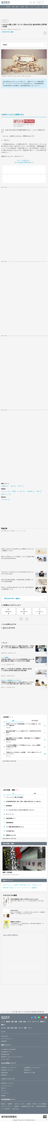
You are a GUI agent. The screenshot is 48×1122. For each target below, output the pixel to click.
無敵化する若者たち (16, 921)
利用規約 (3, 1095)
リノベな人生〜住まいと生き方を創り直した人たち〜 (20, 810)
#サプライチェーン (8, 885)
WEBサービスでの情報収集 (39, 1104)
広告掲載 (28, 1104)
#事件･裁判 (6, 887)
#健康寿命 (34, 887)
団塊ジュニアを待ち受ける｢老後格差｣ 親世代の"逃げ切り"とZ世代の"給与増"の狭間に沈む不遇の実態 (16, 669)
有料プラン (4, 1088)
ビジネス (37, 6)
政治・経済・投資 (12, 1028)
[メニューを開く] (46, 2)
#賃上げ (12, 887)
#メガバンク (4, 491)
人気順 (22, 6)
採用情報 (10, 1104)
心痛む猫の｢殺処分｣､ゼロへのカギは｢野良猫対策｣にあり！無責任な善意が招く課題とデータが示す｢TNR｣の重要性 (17, 660)
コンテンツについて (6, 1085)
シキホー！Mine (5, 1059)
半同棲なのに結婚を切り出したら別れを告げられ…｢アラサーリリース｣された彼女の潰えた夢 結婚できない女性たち (17, 683)
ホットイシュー (10, 814)
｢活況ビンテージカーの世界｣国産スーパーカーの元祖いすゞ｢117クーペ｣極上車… (23, 724)
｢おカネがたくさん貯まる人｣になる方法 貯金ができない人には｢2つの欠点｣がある (17, 572)
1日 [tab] (13, 793)
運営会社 (3, 1104)
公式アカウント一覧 (19, 1104)
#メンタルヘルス (26, 887)
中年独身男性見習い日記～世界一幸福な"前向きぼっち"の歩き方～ (24, 801)
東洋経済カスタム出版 (29, 1072)
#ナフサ (39, 885)
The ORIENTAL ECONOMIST (8, 1049)
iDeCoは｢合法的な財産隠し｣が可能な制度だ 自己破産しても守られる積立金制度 (17, 580)
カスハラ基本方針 (5, 1108)
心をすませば (14, 910)
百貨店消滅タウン (11, 818)
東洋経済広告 (4, 1072)
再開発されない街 (11, 835)
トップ (3, 6)
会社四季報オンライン (6, 1051)
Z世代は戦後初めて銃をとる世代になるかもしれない (25, 899)
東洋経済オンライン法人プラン (9, 1067)
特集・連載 (15, 6)
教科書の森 (4, 1075)
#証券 (37, 491)
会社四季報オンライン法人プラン (32, 1067)
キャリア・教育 (22, 1028)
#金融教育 (3, 486)
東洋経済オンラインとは (7, 1083)
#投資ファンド (4, 494)
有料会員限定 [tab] (35, 720)
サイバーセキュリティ (6, 1038)
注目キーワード (7, 880)
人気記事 (6, 717)
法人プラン (4, 1090)
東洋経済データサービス (7, 1070)
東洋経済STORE (5, 1054)
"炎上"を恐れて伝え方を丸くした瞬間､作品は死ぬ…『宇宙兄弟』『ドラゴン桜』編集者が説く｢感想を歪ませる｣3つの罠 (17, 646)
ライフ (4, 21)
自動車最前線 (9, 822)
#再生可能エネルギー (25, 885)
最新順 (8, 6)
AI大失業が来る (10, 831)
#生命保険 (29, 491)
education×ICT (4, 1036)
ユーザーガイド (5, 1093)
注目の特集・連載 (8, 843)
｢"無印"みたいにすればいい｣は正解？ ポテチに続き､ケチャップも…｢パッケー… (23, 753)
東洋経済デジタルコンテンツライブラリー (11, 1056)
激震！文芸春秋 (7, 872)
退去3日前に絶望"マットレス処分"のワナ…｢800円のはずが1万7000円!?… (23, 731)
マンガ (32, 6)
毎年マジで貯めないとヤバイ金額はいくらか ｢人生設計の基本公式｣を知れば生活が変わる (17, 557)
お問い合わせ (15, 1108)
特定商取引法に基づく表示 (27, 1106)
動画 (27, 6)
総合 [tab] (13, 720)
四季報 (42, 1021)
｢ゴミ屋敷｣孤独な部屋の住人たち (15, 826)
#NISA (19, 486)
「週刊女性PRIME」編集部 (7, 32)
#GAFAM (16, 885)
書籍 (2, 1024)
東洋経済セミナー (28, 1070)
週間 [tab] (35, 793)
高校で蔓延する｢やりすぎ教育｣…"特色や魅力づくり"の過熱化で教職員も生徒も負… (23, 738)
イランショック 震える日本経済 (14, 797)
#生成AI (34, 885)
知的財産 (16, 1106)
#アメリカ (18, 887)
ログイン (40, 2)
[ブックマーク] (45, 33)
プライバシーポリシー (6, 1106)
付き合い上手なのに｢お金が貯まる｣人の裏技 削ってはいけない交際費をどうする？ (17, 549)
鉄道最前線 (9, 805)
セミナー (34, 1021)
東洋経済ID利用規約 (41, 1106)
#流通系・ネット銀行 (17, 491)
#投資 (12, 486)
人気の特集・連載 (9, 790)
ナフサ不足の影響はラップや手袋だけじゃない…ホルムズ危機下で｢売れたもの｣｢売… (23, 746)
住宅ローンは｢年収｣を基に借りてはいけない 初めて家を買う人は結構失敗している (17, 588)
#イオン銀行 (4, 499)
